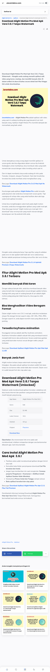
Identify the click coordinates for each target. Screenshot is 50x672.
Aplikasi (17, 542)
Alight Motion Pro (27, 191)
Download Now (15, 433)
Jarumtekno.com (13, 3)
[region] (25, 53)
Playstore (26, 427)
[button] (3, 3)
